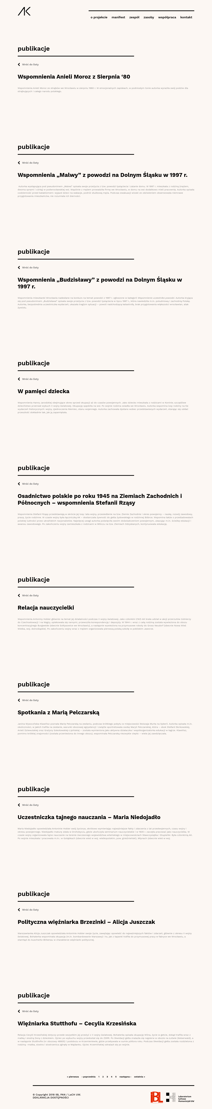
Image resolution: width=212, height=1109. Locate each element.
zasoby (149, 17)
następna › (125, 1076)
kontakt (186, 17)
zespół (134, 17)
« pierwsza (73, 1076)
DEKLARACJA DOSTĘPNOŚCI (51, 1097)
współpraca (167, 17)
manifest (118, 17)
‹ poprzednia (89, 1076)
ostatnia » (139, 1076)
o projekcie (99, 17)
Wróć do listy (30, 64)
